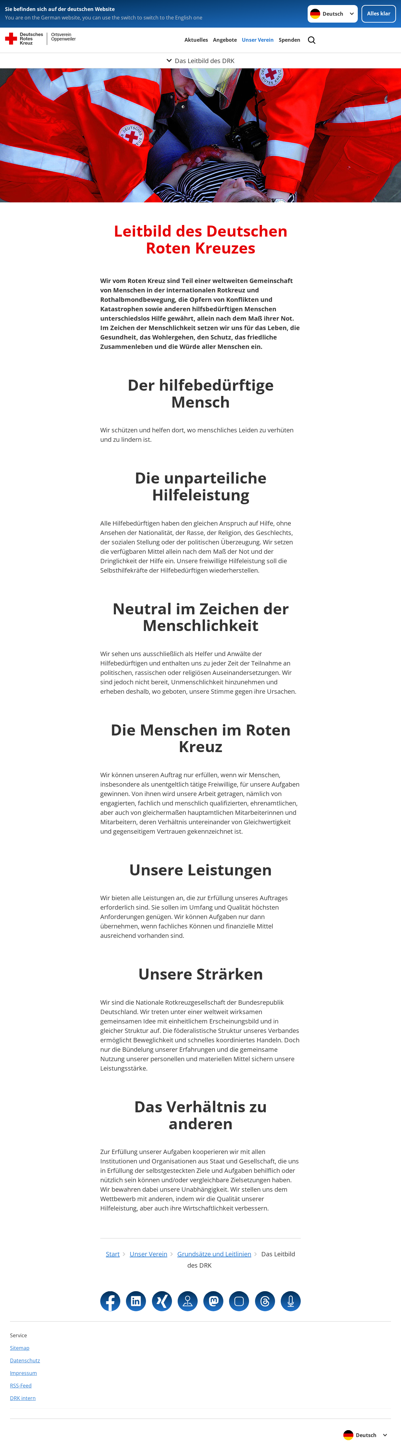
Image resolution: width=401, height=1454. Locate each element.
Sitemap (19, 1347)
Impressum (23, 1373)
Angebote (225, 39)
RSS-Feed (21, 1385)
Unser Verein (258, 39)
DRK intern (23, 1398)
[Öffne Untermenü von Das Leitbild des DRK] (200, 60)
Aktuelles (196, 39)
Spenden (289, 39)
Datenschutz (25, 1360)
